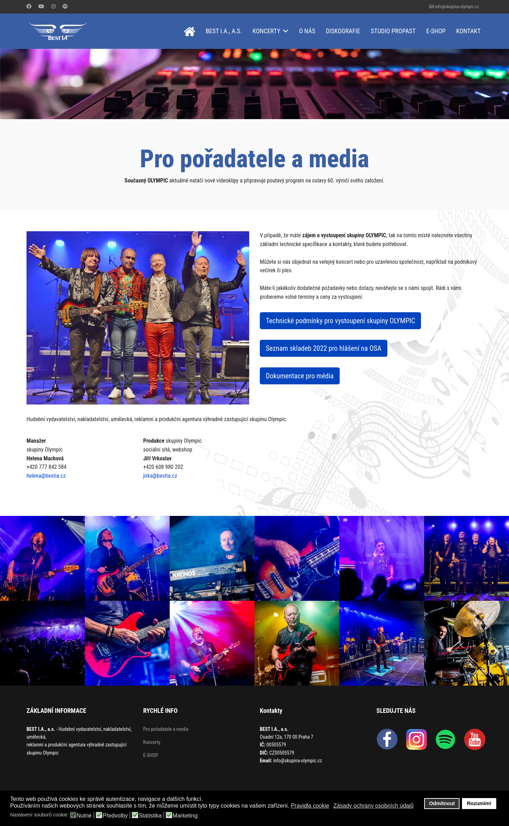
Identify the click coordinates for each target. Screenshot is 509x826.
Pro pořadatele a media (165, 729)
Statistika (150, 816)
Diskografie (343, 31)
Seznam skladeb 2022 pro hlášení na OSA (323, 348)
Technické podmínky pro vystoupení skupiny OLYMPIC (340, 321)
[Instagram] (53, 6)
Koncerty (266, 31)
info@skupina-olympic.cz (457, 6)
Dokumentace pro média (300, 376)
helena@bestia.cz (46, 476)
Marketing (184, 816)
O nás (307, 31)
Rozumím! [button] (479, 803)
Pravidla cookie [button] (310, 806)
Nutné (84, 816)
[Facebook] (29, 6)
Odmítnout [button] (442, 803)
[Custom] (65, 6)
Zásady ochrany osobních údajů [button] (373, 806)
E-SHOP (150, 755)
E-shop (436, 31)
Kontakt (468, 31)
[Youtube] (41, 6)
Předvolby (115, 816)
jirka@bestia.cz (160, 476)
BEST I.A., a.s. (224, 31)
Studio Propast (393, 31)
